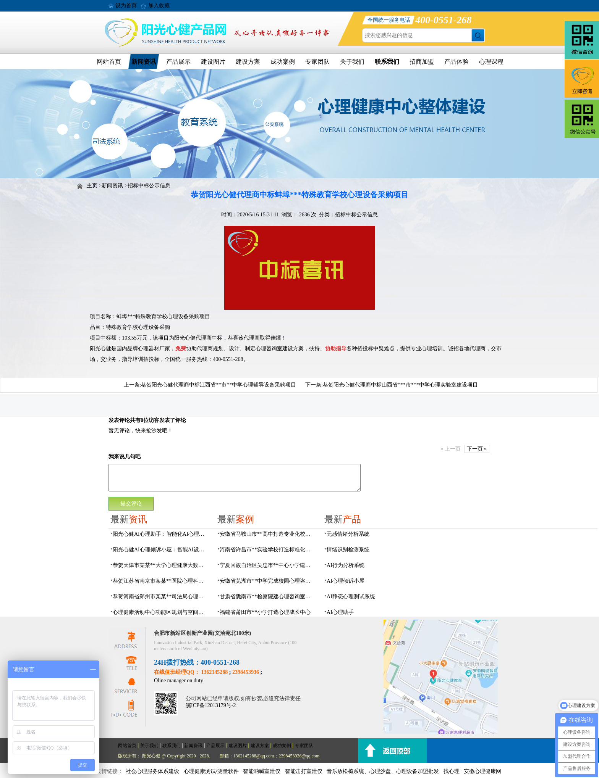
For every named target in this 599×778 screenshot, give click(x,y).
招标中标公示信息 (149, 185)
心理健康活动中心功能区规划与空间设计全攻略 (160, 612)
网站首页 (109, 61)
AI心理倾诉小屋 (345, 581)
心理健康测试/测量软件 (211, 771)
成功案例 (282, 61)
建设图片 (213, 61)
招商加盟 (422, 61)
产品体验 (456, 61)
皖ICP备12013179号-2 (211, 705)
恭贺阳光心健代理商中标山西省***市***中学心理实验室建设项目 (400, 385)
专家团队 (317, 61)
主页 (92, 185)
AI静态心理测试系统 (351, 596)
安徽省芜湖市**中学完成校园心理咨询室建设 (267, 581)
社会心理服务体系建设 (152, 771)
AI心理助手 (340, 612)
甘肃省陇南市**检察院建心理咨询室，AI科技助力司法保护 (267, 596)
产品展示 (178, 61)
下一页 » (477, 449)
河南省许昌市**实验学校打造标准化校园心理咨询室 (267, 549)
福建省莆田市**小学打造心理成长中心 (265, 612)
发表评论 (119, 420)
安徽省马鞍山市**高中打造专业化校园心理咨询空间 (267, 534)
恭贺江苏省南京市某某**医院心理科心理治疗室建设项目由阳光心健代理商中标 (160, 581)
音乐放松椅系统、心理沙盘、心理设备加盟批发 (383, 771)
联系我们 (387, 61)
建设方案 (248, 61)
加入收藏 (159, 5)
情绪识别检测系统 (348, 549)
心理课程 (491, 61)
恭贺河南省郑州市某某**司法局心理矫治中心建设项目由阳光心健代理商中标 (160, 596)
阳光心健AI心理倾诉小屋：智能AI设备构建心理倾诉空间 (160, 549)
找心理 (452, 771)
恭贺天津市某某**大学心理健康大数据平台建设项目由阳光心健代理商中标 (160, 565)
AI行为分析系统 (345, 565)
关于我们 (352, 61)
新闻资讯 (143, 61)
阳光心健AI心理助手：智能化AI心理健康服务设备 (160, 534)
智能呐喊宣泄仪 (261, 771)
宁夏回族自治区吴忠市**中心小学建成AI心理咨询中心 (267, 565)
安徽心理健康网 (482, 771)
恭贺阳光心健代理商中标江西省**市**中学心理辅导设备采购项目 (218, 385)
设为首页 (126, 5)
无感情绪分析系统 (348, 534)
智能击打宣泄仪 (303, 771)
